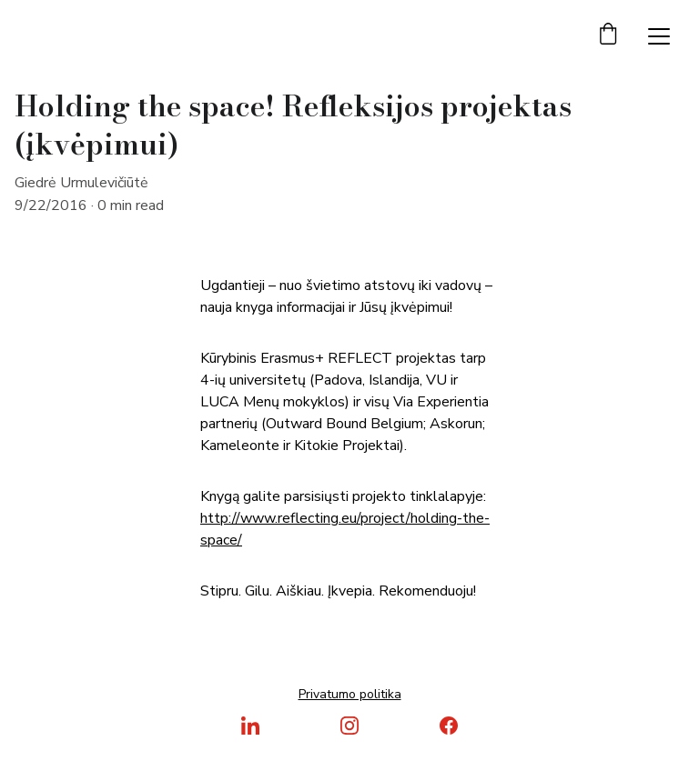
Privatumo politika (350, 694)
